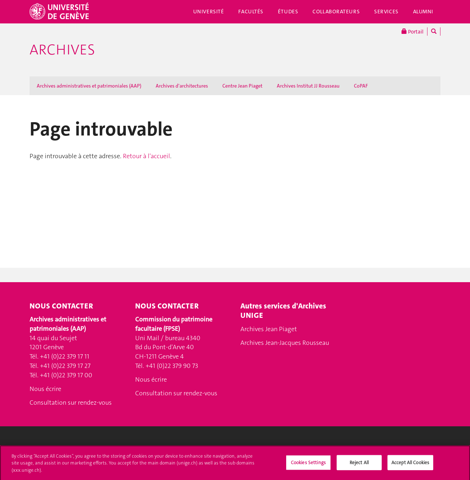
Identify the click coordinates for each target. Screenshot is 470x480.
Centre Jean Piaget (242, 86)
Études (288, 11)
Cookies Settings (308, 465)
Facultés (250, 11)
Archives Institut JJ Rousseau (308, 86)
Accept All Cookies (410, 465)
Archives (62, 49)
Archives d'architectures (182, 86)
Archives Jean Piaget (268, 329)
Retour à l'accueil (146, 156)
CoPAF (361, 86)
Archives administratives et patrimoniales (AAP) (89, 86)
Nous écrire (45, 389)
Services (386, 11)
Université (208, 11)
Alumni (423, 11)
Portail (413, 31)
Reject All (359, 465)
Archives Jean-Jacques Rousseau (284, 342)
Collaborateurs (336, 11)
